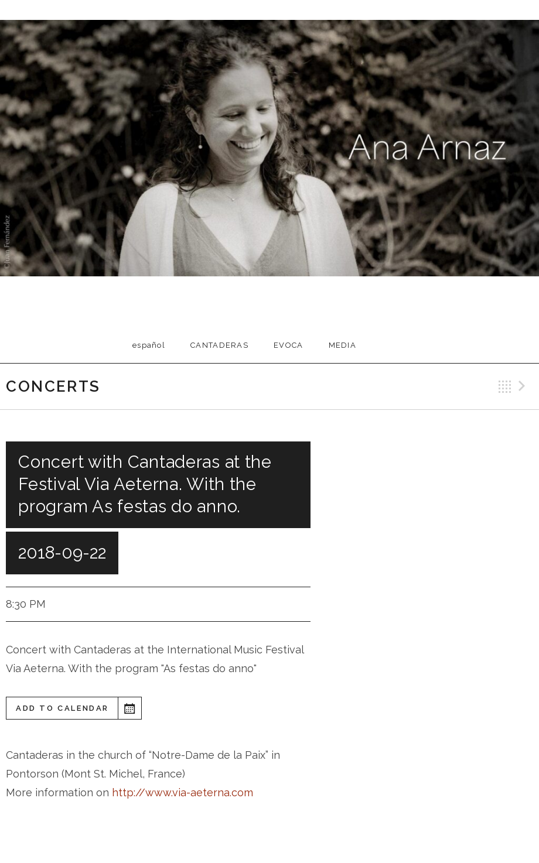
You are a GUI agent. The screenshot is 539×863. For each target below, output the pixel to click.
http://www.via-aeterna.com (181, 792)
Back (505, 386)
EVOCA (288, 345)
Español (148, 345)
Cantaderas (219, 345)
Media (343, 345)
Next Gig (523, 386)
